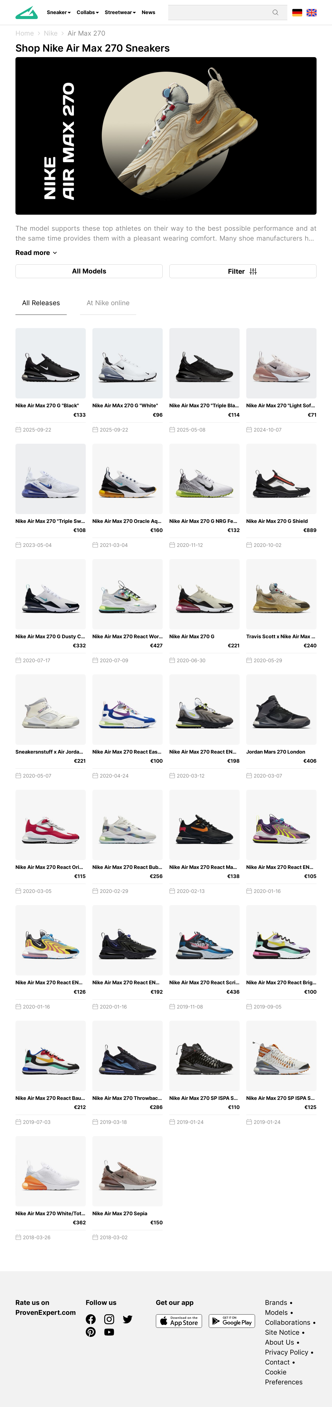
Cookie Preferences (284, 1377)
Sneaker (57, 12)
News (148, 12)
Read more (37, 253)
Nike (51, 33)
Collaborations (287, 1322)
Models (276, 1312)
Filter (243, 271)
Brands (276, 1303)
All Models (89, 271)
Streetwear (118, 12)
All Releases (41, 303)
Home (24, 33)
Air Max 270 (86, 33)
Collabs (86, 12)
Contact (277, 1362)
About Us (279, 1342)
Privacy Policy (286, 1352)
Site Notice (282, 1332)
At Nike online (108, 303)
